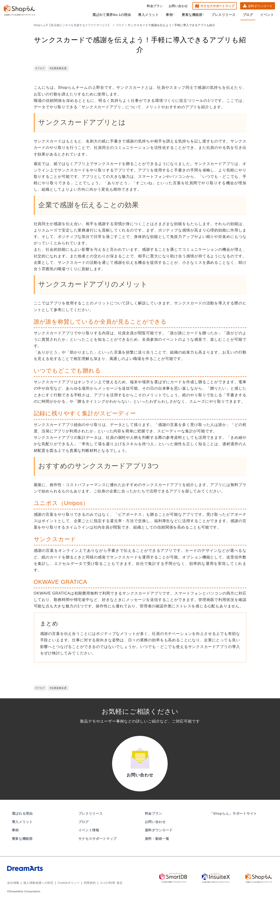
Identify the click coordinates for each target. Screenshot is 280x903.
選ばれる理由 (22, 813)
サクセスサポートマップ (217, 6)
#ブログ (40, 68)
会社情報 (13, 882)
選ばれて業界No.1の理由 (111, 15)
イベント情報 (88, 830)
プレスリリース (223, 15)
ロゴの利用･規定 (111, 882)
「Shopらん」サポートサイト (234, 813)
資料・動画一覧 (157, 839)
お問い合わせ (178, 6)
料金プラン (155, 6)
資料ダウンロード (260, 6)
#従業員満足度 (58, 68)
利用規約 (90, 882)
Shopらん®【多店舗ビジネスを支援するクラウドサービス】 (72, 25)
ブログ (248, 15)
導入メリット (148, 15)
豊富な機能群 (193, 15)
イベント (267, 15)
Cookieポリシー (69, 882)
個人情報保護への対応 (38, 882)
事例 (170, 15)
